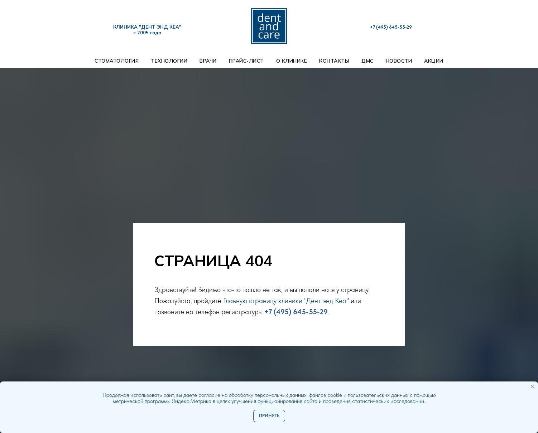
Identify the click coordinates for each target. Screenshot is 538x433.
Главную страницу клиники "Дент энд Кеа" (287, 300)
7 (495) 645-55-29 (392, 27)
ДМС (367, 61)
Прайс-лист (246, 61)
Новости (399, 61)
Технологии (169, 61)
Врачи (208, 61)
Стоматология (117, 61)
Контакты (334, 61)
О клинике (291, 61)
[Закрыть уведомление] (532, 386)
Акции (433, 61)
